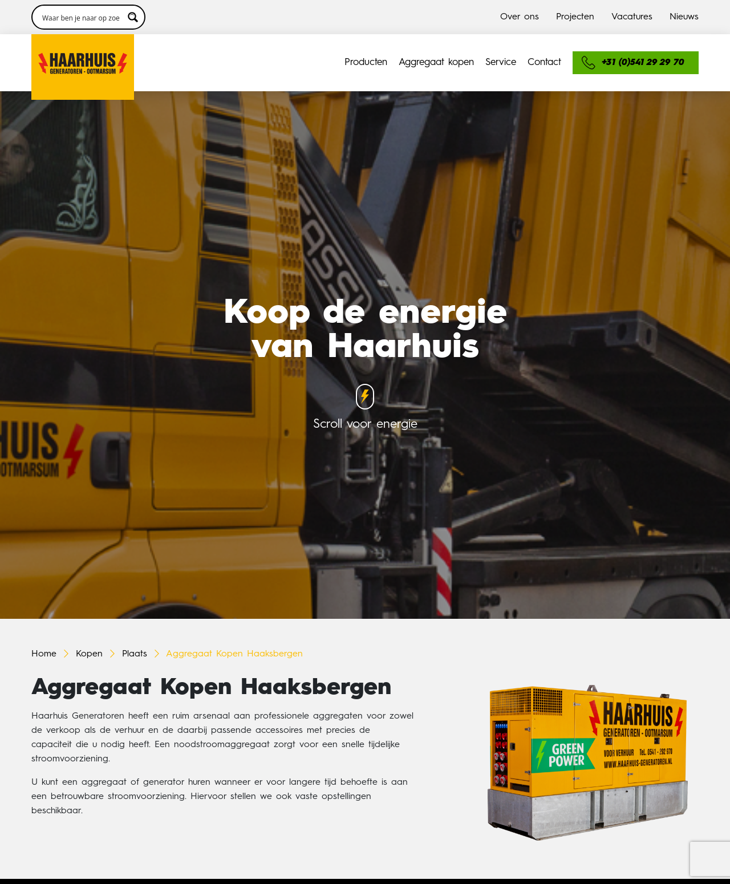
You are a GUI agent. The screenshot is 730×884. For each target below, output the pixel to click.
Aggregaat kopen (436, 62)
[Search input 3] (81, 17)
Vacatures (631, 17)
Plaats (134, 654)
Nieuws (684, 17)
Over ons (519, 17)
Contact (544, 62)
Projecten (575, 17)
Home (43, 654)
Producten (365, 62)
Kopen (89, 654)
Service (500, 62)
